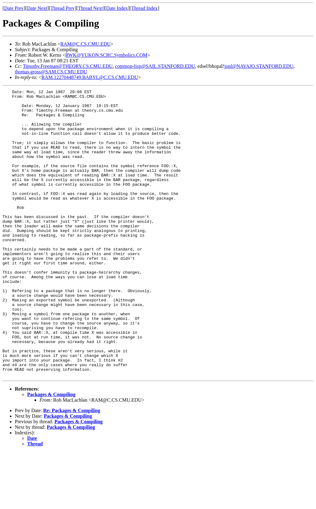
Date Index (117, 8)
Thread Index (144, 8)
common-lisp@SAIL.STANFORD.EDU (155, 66)
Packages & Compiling (51, 451)
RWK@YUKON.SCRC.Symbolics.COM (106, 55)
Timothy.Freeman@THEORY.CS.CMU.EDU (68, 66)
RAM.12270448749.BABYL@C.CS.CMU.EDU (89, 77)
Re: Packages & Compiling (71, 467)
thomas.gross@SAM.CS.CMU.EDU (51, 71)
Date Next (37, 8)
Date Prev (14, 8)
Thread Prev (62, 8)
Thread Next (90, 8)
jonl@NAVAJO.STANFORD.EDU (258, 66)
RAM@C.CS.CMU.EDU (85, 44)
